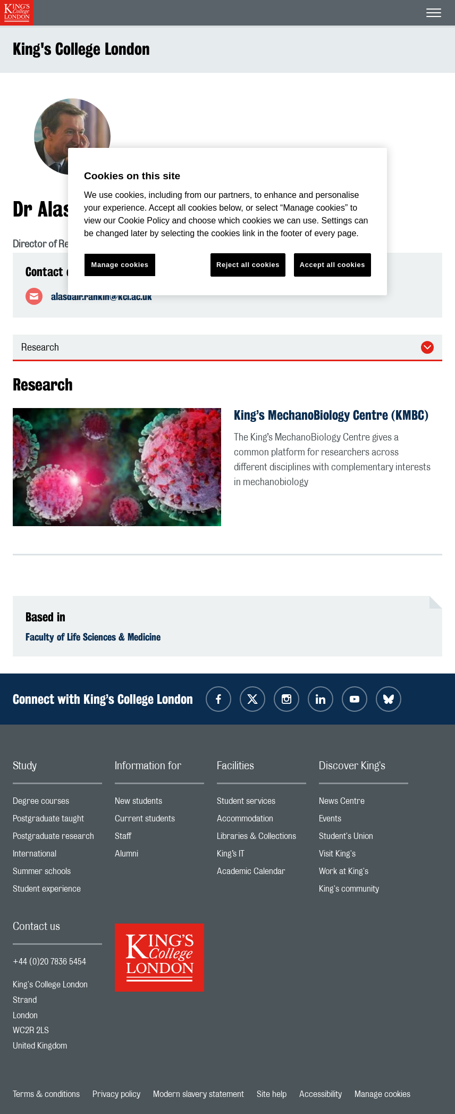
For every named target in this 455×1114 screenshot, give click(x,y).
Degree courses (57, 803)
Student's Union (363, 838)
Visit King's (363, 856)
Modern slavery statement (198, 1094)
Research (40, 348)
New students (159, 803)
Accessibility (320, 1094)
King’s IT (261, 856)
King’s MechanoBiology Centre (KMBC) (331, 415)
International (57, 856)
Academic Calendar (261, 873)
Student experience (57, 891)
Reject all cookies (248, 265)
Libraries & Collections (261, 838)
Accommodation (261, 821)
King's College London (81, 48)
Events (363, 821)
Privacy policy (116, 1094)
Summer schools (57, 873)
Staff (159, 838)
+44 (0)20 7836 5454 (49, 962)
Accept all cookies (332, 265)
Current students (159, 821)
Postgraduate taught (57, 821)
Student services (261, 803)
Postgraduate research (57, 838)
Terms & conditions (46, 1094)
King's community (363, 891)
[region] (227, 221)
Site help (272, 1094)
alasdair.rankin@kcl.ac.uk (101, 296)
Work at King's (363, 873)
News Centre (363, 803)
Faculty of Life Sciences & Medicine (93, 637)
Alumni (159, 856)
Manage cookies (382, 1094)
